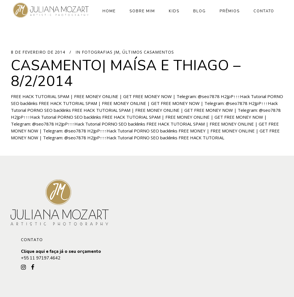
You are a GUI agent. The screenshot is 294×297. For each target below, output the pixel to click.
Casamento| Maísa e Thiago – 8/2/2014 (126, 73)
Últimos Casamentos (148, 52)
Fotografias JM (100, 52)
